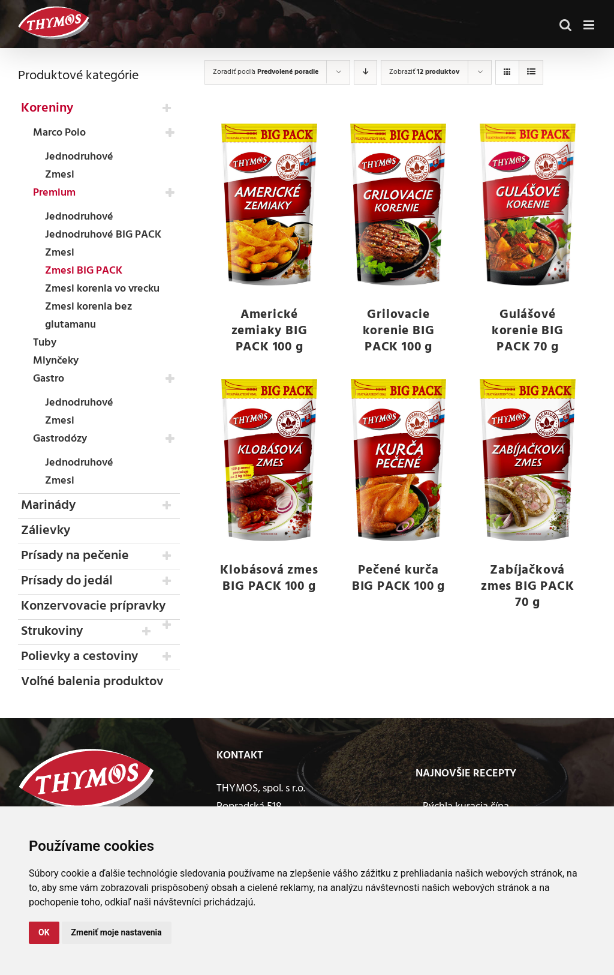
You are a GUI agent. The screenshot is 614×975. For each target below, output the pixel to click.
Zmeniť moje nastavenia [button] (116, 932)
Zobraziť (424, 72)
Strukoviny (52, 631)
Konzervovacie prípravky (93, 606)
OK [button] (44, 932)
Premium (54, 193)
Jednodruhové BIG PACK (103, 235)
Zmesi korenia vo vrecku (102, 289)
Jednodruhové (79, 157)
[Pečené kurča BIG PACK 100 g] (398, 460)
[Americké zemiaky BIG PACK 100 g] (268, 205)
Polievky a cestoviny (79, 656)
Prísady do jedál (67, 581)
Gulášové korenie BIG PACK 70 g (528, 331)
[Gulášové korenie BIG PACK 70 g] (527, 205)
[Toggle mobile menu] (589, 20)
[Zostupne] (365, 72)
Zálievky (45, 530)
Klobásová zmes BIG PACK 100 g (269, 578)
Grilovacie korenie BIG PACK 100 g (399, 331)
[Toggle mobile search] (565, 20)
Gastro (48, 379)
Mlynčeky (56, 361)
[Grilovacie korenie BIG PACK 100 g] (398, 205)
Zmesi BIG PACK (83, 271)
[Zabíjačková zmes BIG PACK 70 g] (527, 460)
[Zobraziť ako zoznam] (531, 72)
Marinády (48, 505)
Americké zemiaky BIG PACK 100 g (269, 331)
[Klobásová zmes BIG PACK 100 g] (268, 460)
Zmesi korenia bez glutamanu (88, 316)
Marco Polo (59, 133)
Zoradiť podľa (265, 72)
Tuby (44, 343)
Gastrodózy (60, 439)
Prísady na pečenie (75, 555)
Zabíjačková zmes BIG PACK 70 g (527, 586)
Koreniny (47, 108)
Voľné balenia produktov (92, 681)
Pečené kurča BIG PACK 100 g (398, 578)
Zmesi (59, 175)
